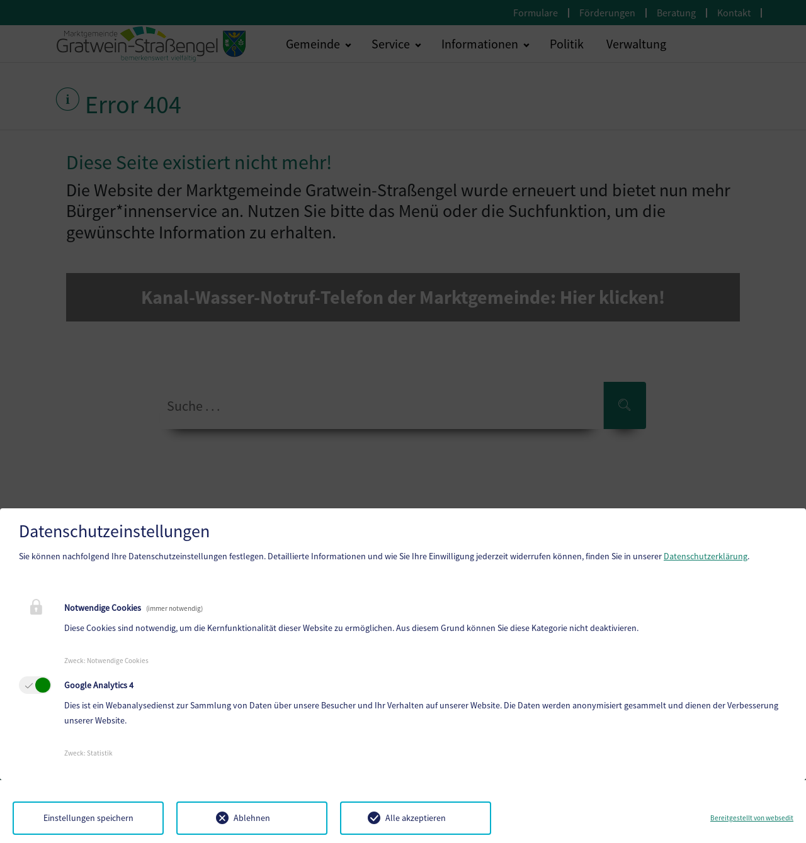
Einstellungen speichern (88, 817)
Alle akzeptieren (415, 817)
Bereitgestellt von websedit (751, 817)
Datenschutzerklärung (705, 556)
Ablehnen (252, 817)
